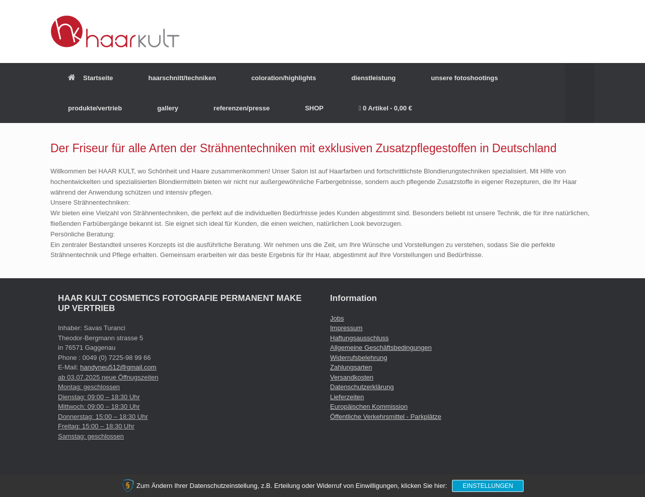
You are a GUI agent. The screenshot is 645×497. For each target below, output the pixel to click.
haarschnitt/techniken (182, 78)
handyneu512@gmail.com (118, 367)
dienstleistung (373, 78)
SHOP (314, 108)
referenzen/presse (242, 108)
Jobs (337, 318)
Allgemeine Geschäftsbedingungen (381, 347)
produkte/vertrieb (95, 108)
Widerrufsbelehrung (358, 357)
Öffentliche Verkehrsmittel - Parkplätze (385, 416)
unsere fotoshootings (464, 78)
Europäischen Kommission (369, 406)
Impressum (346, 328)
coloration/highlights (283, 78)
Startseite (90, 78)
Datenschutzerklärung (362, 387)
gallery (167, 108)
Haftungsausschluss (359, 338)
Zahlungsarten (351, 367)
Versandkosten (351, 377)
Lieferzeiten (347, 397)
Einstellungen (488, 485)
